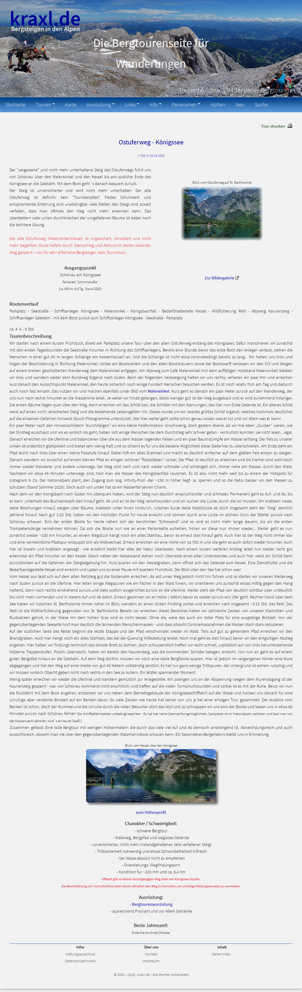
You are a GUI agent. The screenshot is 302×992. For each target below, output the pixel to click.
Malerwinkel (158, 390)
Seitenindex (221, 953)
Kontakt (151, 953)
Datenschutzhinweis (80, 960)
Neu (229, 104)
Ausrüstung (94, 104)
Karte (67, 104)
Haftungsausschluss (80, 953)
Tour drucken (273, 125)
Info (147, 104)
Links (124, 104)
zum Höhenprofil (151, 811)
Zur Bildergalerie (219, 277)
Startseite (15, 104)
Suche (249, 104)
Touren (41, 104)
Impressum (151, 960)
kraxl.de (144, 974)
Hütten (208, 104)
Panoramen (176, 104)
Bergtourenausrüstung (152, 903)
